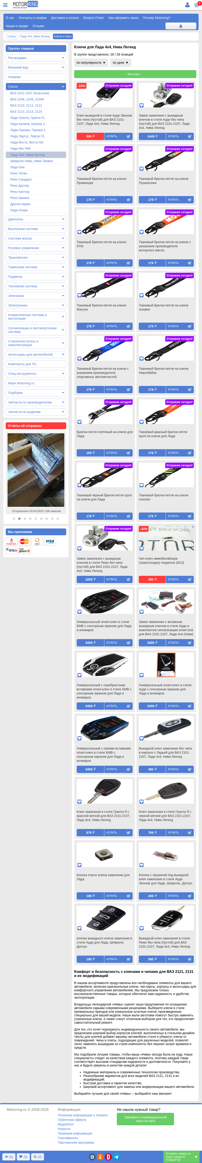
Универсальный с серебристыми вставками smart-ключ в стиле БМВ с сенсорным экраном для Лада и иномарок (104, 691)
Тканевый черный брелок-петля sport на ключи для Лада (104, 497)
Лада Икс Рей (20, 148)
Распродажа (17, 58)
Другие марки (20, 204)
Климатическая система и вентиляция (27, 316)
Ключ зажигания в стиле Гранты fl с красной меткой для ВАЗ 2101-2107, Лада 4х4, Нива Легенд (103, 816)
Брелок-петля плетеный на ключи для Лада (105, 434)
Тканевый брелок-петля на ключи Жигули (101, 307)
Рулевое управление (23, 248)
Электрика (16, 296)
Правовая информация (75, 1133)
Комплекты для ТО (22, 364)
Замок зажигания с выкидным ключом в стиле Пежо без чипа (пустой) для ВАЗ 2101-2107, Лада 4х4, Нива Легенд (102, 565)
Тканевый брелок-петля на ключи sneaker (163, 307)
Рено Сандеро (20, 179)
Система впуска (20, 238)
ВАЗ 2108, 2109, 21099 (27, 99)
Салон (13, 86)
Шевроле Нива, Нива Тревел (31, 161)
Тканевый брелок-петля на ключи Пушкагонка (163, 181)
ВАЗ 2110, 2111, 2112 (26, 105)
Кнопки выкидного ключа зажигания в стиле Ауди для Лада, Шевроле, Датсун (104, 942)
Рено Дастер (19, 185)
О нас (10, 18)
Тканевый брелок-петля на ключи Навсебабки (163, 371)
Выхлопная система (23, 229)
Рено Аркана (19, 198)
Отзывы (38, 26)
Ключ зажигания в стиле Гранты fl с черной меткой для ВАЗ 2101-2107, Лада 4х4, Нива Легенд (165, 816)
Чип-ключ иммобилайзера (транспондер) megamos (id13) (161, 560)
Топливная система (22, 286)
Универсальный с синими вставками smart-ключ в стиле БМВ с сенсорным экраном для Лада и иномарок (104, 755)
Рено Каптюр (19, 192)
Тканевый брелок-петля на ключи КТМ (101, 244)
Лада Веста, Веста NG (27, 142)
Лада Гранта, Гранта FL (27, 118)
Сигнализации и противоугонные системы (32, 330)
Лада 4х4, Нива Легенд (27, 155)
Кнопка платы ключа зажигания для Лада (103, 877)
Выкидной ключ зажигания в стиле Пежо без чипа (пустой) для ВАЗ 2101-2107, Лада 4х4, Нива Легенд (164, 942)
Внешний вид (18, 67)
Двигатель (15, 219)
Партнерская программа (76, 1142)
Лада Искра (19, 210)
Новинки (14, 77)
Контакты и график (33, 18)
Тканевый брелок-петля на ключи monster (163, 497)
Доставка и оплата (65, 18)
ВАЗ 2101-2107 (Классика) (29, 93)
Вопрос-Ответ (93, 18)
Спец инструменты (22, 373)
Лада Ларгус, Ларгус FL (27, 136)
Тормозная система (22, 267)
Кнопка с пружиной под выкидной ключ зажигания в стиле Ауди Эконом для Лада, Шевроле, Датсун (165, 879)
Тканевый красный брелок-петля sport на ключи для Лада (163, 434)
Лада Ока (17, 167)
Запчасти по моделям (24, 412)
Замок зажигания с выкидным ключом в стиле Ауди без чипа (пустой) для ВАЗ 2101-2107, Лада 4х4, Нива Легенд (164, 122)
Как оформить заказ (124, 18)
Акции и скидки (17, 26)
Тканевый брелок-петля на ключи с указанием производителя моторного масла (165, 246)
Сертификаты (68, 1138)
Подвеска (15, 276)
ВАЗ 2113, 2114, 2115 (26, 111)
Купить (111, 136)
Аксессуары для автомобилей (30, 354)
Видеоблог (66, 1124)
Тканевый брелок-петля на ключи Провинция (101, 181)
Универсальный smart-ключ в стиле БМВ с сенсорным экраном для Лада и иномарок (104, 626)
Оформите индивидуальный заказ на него (145, 1119)
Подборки (15, 393)
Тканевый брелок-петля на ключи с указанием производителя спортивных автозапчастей (103, 373)
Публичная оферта (72, 1120)
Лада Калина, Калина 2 (27, 124)
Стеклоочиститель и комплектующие (23, 343)
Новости (64, 1129)
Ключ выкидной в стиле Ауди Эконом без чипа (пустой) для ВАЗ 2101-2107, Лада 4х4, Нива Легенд (104, 119)
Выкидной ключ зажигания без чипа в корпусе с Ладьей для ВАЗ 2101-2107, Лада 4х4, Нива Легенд (165, 752)
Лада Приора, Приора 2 (27, 130)
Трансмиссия (18, 257)
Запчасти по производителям (30, 402)
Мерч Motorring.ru (21, 383)
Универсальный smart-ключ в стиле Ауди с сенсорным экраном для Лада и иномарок (165, 689)
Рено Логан (18, 173)
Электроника (17, 305)
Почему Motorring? (156, 18)
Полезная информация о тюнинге (83, 1115)
